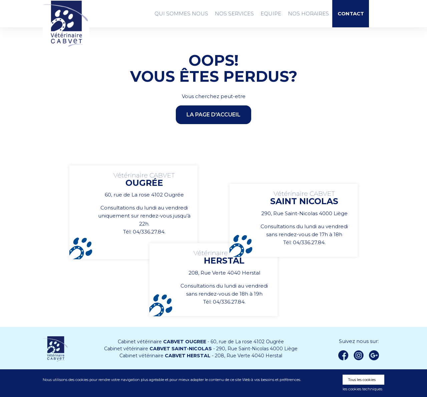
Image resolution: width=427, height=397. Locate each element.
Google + (376, 355)
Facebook (343, 355)
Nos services (234, 13)
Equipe (271, 13)
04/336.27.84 (148, 232)
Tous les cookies (362, 379)
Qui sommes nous (181, 13)
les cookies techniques (362, 389)
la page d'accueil (213, 114)
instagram (359, 355)
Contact (351, 14)
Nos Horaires (308, 13)
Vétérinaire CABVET (66, 23)
